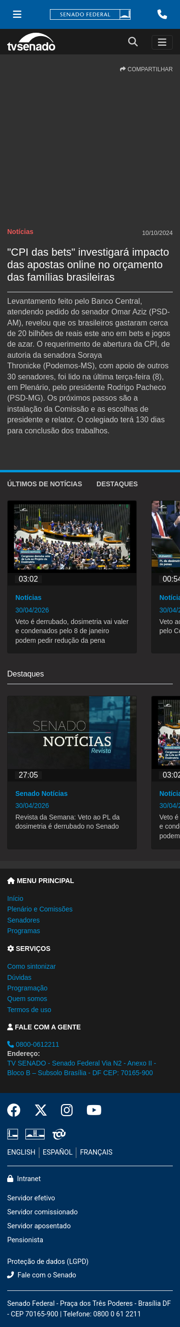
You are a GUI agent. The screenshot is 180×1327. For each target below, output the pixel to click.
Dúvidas (19, 977)
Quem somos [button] (27, 998)
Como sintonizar (31, 966)
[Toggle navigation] (162, 42)
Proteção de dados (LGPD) (48, 1262)
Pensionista (25, 1240)
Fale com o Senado (41, 1275)
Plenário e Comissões (39, 909)
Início (15, 898)
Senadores (23, 920)
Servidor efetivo (31, 1198)
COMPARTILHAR (146, 69)
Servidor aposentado (39, 1226)
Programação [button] (27, 988)
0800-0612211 (33, 1044)
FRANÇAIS (96, 1152)
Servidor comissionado (42, 1212)
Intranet (24, 1179)
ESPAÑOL (57, 1152)
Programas (23, 931)
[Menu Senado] (17, 14)
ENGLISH (21, 1152)
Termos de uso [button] (29, 1010)
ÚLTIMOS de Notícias (44, 484)
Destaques (117, 484)
